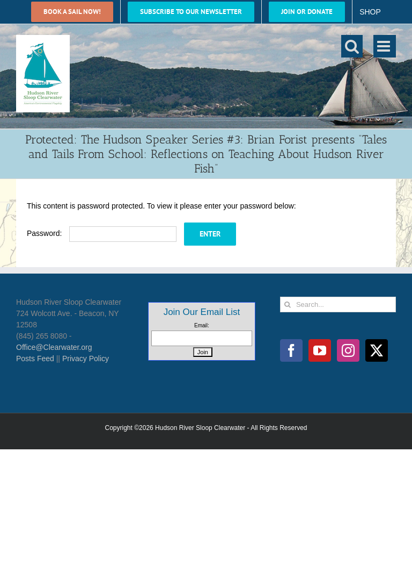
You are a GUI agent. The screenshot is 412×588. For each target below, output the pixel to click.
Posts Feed (35, 358)
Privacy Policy (85, 358)
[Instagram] (348, 350)
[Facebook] (291, 350)
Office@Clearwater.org (54, 347)
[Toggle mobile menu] (384, 46)
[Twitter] (376, 350)
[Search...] (338, 304)
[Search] (288, 304)
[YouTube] (319, 350)
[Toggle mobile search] (352, 46)
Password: (101, 233)
